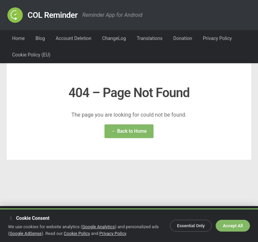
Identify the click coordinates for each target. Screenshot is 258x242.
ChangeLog (114, 38)
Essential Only (191, 225)
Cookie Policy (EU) (31, 54)
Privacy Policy (217, 38)
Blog (40, 38)
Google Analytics (98, 226)
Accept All (233, 225)
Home (18, 38)
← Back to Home (129, 131)
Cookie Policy (77, 233)
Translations (150, 38)
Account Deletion (73, 38)
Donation (182, 38)
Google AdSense (25, 233)
